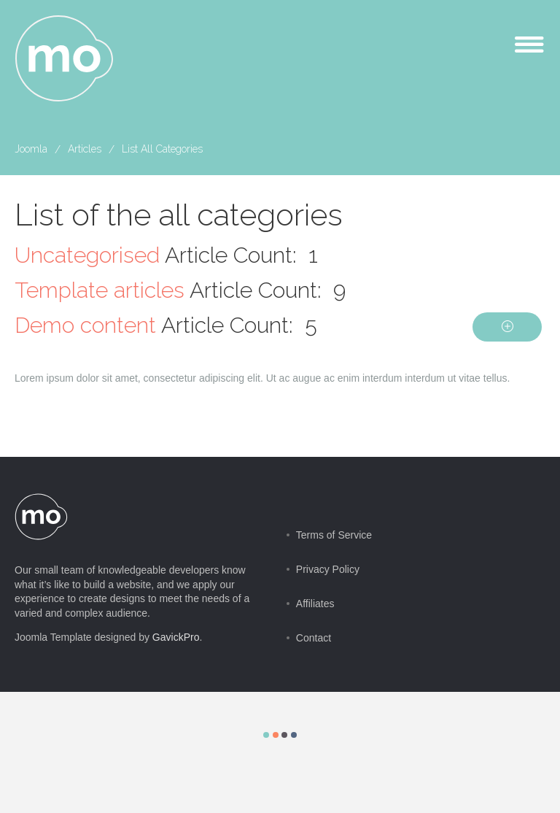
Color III (284, 735)
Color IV (294, 735)
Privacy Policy (327, 569)
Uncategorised (87, 255)
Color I (266, 735)
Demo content (85, 325)
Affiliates (315, 603)
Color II (276, 735)
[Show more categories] (507, 327)
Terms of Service (334, 535)
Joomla (31, 149)
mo (65, 59)
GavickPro (176, 637)
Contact (313, 638)
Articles (84, 149)
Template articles (99, 290)
